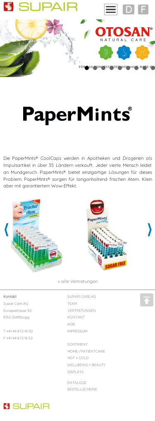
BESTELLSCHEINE (82, 389)
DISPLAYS (75, 372)
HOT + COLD (77, 358)
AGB (71, 324)
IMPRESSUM (77, 331)
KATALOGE (76, 382)
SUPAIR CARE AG (81, 296)
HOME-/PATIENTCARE (86, 351)
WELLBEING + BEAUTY (86, 365)
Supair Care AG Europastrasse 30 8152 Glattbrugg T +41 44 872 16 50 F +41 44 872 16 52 (18, 317)
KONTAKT (76, 317)
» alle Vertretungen (78, 281)
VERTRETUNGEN (81, 310)
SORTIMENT (77, 344)
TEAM (72, 303)
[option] (39, 235)
